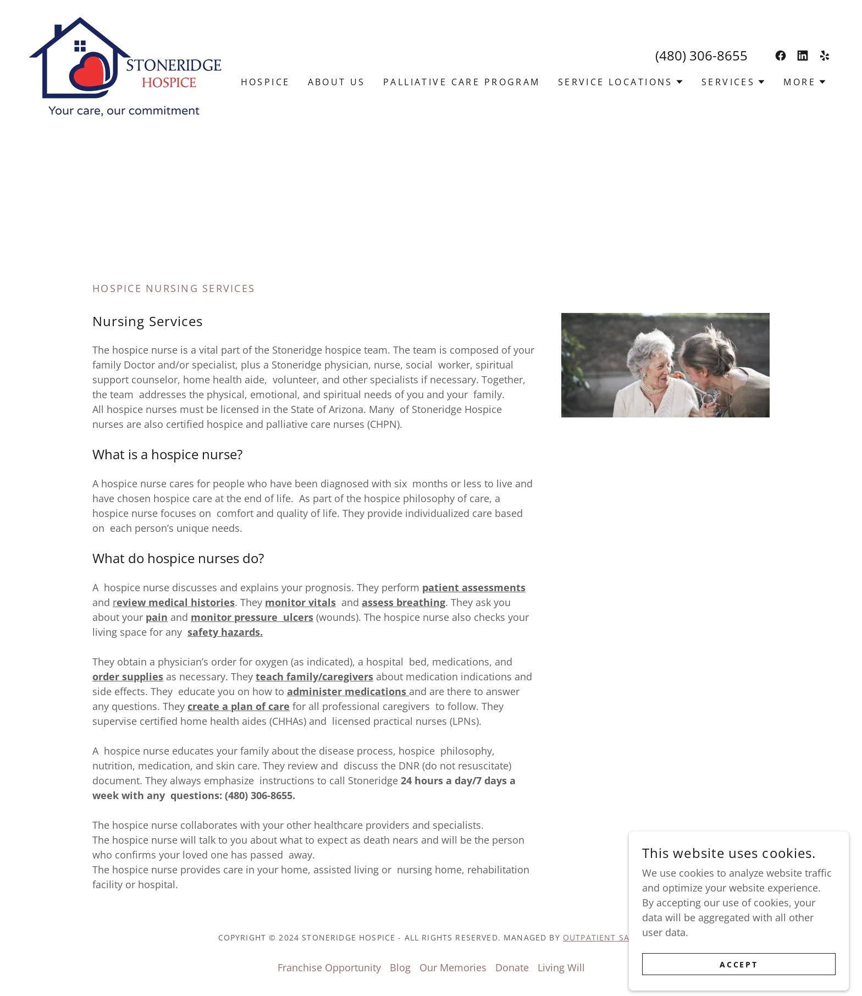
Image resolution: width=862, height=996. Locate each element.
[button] (621, 82)
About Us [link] (337, 82)
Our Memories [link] (453, 967)
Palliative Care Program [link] (461, 82)
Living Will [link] (561, 967)
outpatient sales (603, 937)
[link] (125, 65)
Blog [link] (400, 967)
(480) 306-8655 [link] (701, 55)
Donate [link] (512, 967)
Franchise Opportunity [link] (329, 967)
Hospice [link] (265, 82)
